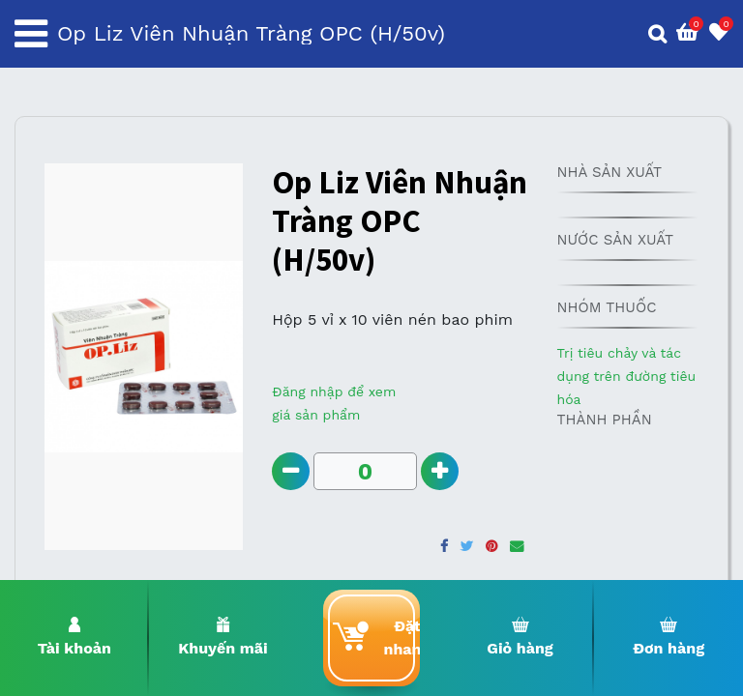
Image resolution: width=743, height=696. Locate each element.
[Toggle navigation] (31, 33)
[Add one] (440, 471)
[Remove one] (291, 471)
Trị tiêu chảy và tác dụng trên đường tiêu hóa (626, 376)
